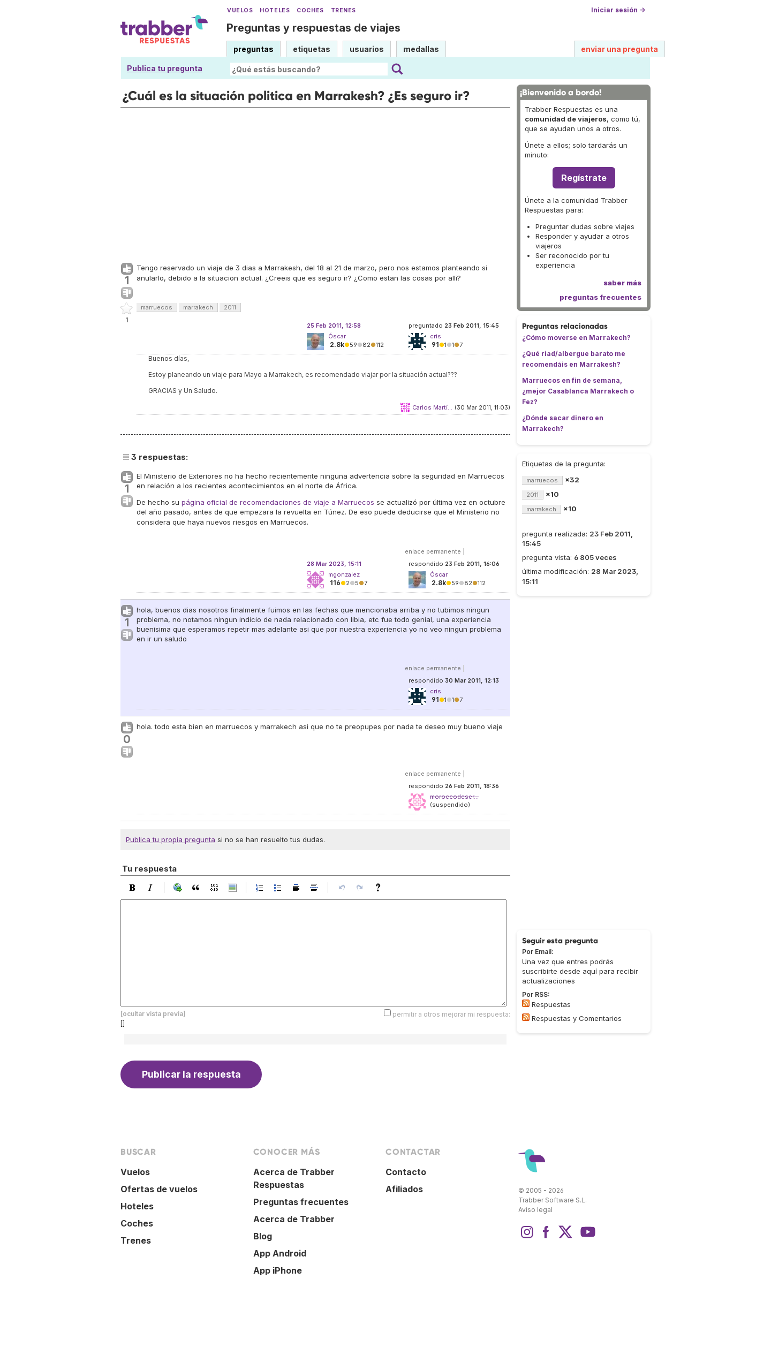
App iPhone (277, 1270)
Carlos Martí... (432, 407)
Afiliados (404, 1189)
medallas (421, 49)
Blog (262, 1236)
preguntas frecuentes (600, 297)
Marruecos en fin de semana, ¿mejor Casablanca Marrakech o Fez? (578, 391)
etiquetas (311, 49)
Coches (310, 10)
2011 (230, 307)
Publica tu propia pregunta (170, 839)
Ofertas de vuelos (159, 1189)
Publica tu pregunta (164, 68)
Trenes (343, 10)
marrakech (198, 307)
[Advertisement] (315, 183)
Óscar (337, 336)
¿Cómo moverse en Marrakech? (576, 338)
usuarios (367, 49)
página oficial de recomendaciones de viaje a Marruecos (278, 502)
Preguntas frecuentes (301, 1202)
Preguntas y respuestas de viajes (313, 27)
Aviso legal (535, 1210)
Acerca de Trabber (294, 1219)
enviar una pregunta (619, 49)
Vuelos (240, 10)
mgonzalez (344, 574)
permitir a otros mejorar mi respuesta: (451, 1014)
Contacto (406, 1172)
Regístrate (584, 177)
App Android (279, 1253)
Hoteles (275, 10)
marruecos (156, 307)
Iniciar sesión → (618, 10)
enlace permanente (433, 551)
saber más (622, 282)
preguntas (253, 49)
